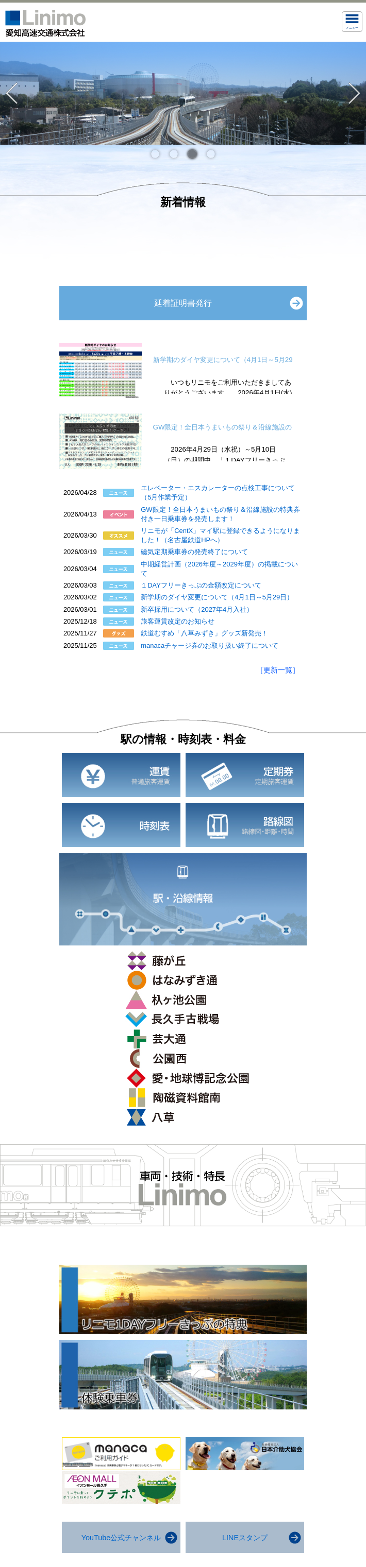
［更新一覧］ (278, 670)
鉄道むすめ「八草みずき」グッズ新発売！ (204, 633)
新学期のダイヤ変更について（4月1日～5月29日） (217, 597)
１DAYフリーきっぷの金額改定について (201, 585)
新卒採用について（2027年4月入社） (197, 609)
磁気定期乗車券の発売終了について (194, 552)
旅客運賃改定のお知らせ (177, 621)
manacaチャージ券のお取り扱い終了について (209, 645)
